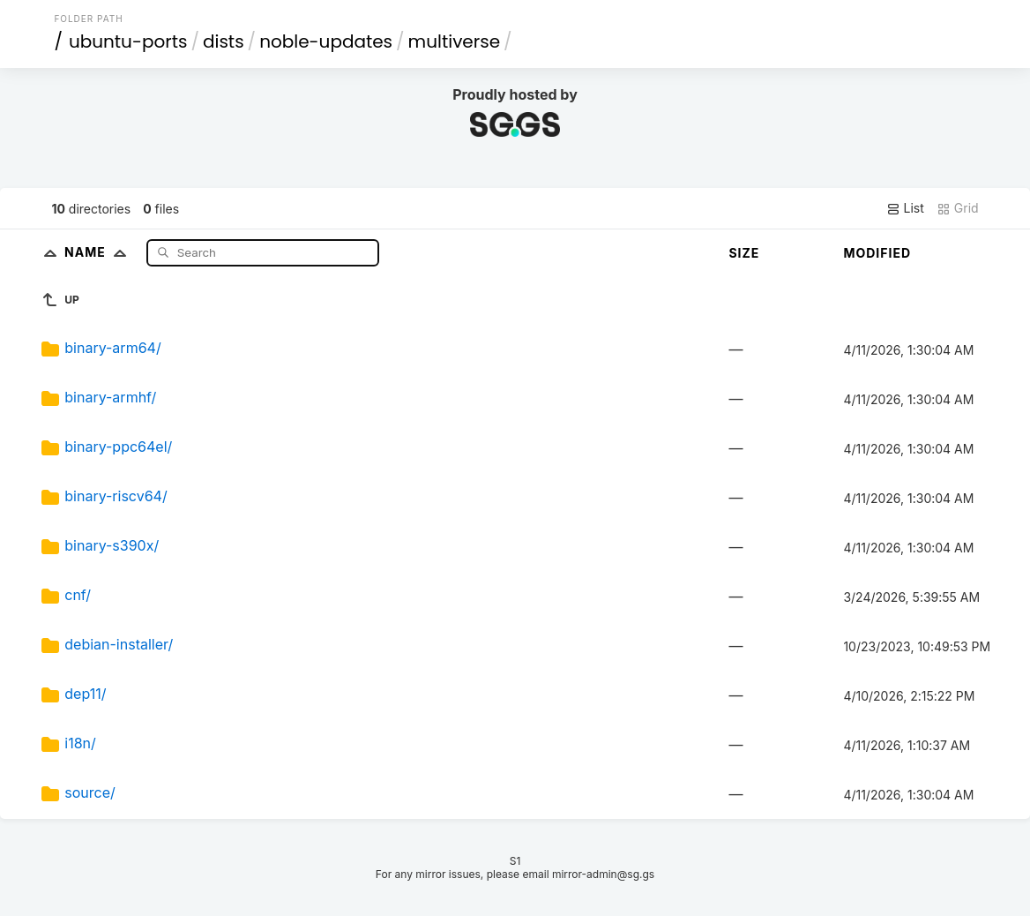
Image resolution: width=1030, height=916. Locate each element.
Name (99, 251)
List (905, 208)
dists (223, 41)
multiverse (454, 41)
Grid (958, 208)
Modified (877, 252)
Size (743, 252)
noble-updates (325, 41)
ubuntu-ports (128, 41)
